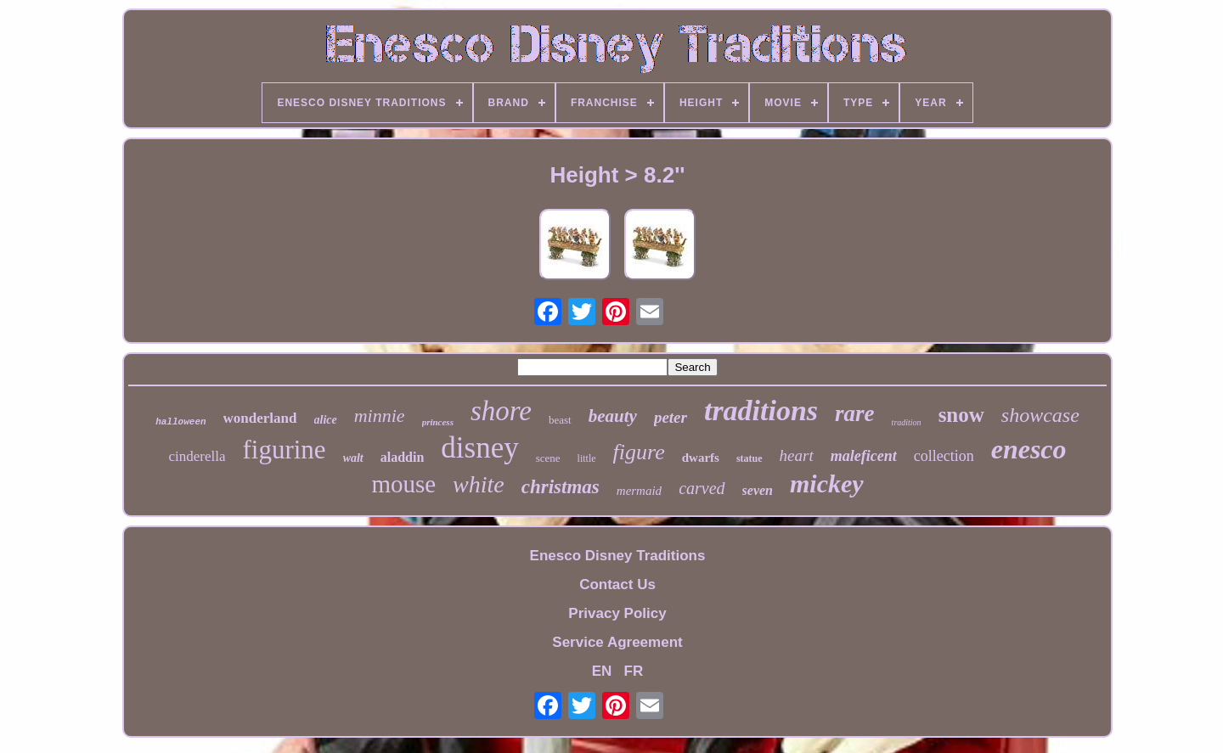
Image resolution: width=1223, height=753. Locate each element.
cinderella (196, 456)
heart (797, 455)
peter (670, 417)
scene (548, 458)
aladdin (402, 457)
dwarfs (700, 457)
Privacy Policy (617, 613)
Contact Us (617, 584)
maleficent (864, 455)
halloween (180, 422)
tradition (906, 422)
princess (438, 422)
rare (855, 413)
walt (353, 458)
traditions (761, 410)
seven (757, 490)
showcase (1040, 415)
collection (944, 455)
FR (634, 671)
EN (602, 671)
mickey (827, 483)
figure (639, 452)
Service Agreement (617, 642)
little (587, 458)
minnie (379, 415)
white (478, 484)
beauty (613, 416)
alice (325, 419)
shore (501, 411)
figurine (283, 449)
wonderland (260, 418)
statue (749, 458)
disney (479, 447)
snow (961, 414)
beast (560, 419)
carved (701, 488)
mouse (403, 483)
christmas (560, 486)
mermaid (639, 490)
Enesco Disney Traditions (618, 556)
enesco (1029, 449)
